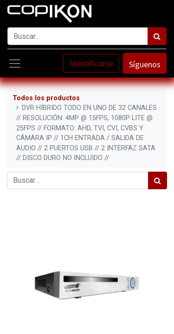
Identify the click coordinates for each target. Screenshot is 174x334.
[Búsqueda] (157, 36)
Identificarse (91, 63)
